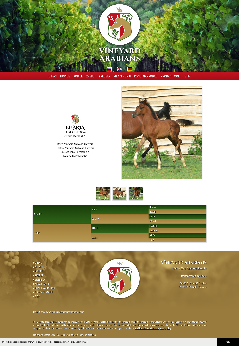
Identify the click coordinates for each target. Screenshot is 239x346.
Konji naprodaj (145, 76)
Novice (65, 76)
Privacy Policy (69, 342)
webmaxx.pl (53, 312)
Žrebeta (104, 76)
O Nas (53, 76)
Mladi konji (122, 76)
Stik (187, 76)
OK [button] (228, 342)
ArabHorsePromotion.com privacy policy (153, 328)
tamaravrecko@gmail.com (193, 275)
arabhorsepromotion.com (72, 312)
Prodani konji (171, 76)
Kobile (78, 76)
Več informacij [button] (81, 342)
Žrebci (90, 76)
